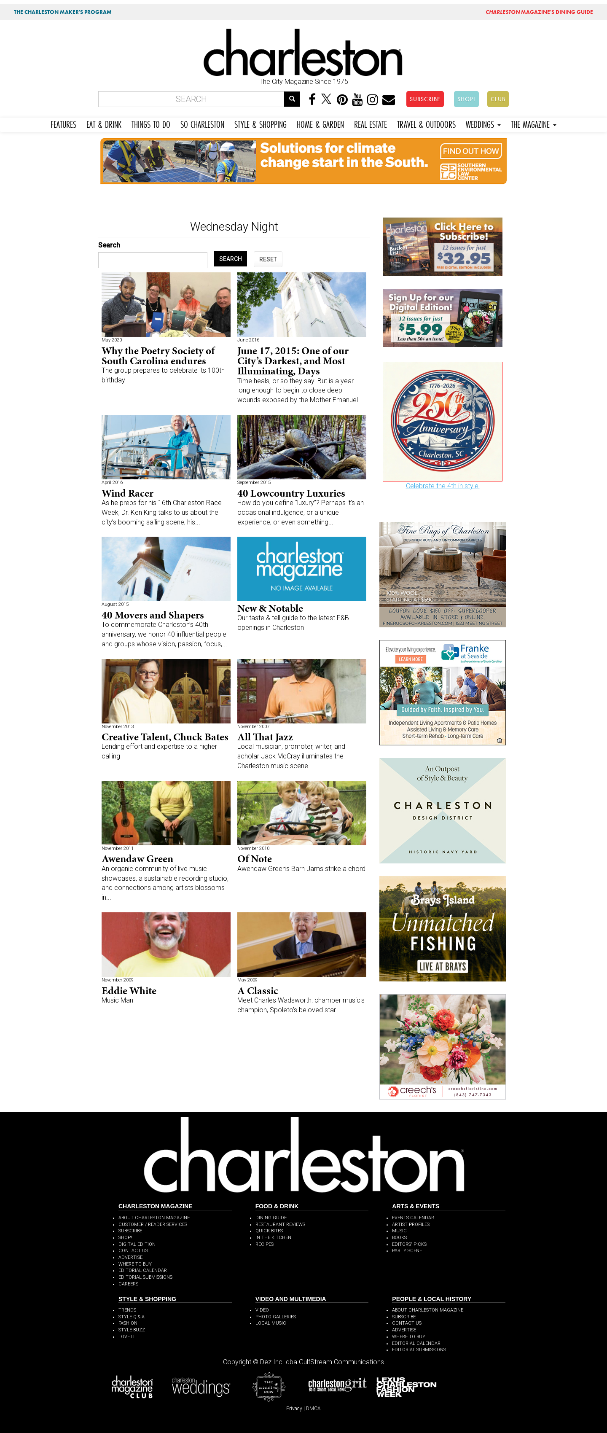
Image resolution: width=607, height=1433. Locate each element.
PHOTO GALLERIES (275, 1317)
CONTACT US (133, 1250)
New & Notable (270, 608)
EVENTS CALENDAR (413, 1218)
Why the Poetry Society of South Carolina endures (158, 355)
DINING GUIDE (271, 1218)
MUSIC (399, 1231)
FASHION (127, 1323)
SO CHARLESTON (202, 123)
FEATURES (63, 123)
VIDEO (262, 1310)
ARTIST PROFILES (411, 1224)
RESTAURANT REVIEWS (280, 1224)
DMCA (313, 1408)
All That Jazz (265, 736)
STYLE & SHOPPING (260, 123)
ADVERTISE (130, 1257)
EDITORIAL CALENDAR (142, 1270)
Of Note (254, 858)
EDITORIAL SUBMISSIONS (145, 1277)
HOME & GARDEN (320, 123)
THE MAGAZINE (533, 123)
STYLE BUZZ (131, 1330)
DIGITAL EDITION (137, 1244)
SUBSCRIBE (425, 99)
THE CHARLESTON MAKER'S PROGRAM (63, 12)
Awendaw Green (137, 858)
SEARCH (230, 258)
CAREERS (128, 1284)
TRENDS (127, 1310)
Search (109, 245)
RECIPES (264, 1244)
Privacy (294, 1408)
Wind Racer (127, 493)
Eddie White (129, 990)
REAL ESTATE (370, 123)
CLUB (498, 99)
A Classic (257, 990)
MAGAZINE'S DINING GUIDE (539, 12)
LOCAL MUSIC (270, 1323)
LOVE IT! (127, 1336)
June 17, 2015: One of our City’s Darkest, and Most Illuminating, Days (293, 360)
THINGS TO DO (151, 123)
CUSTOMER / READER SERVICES (152, 1224)
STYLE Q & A (131, 1317)
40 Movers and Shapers (153, 615)
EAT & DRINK (103, 123)
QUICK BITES (269, 1231)
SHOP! (466, 99)
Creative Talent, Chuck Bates (165, 736)
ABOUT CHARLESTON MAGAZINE (154, 1218)
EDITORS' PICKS (409, 1244)
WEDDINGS (483, 123)
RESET (268, 259)
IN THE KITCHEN (273, 1237)
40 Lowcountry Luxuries (291, 493)
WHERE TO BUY (135, 1264)
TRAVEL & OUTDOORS (426, 123)
